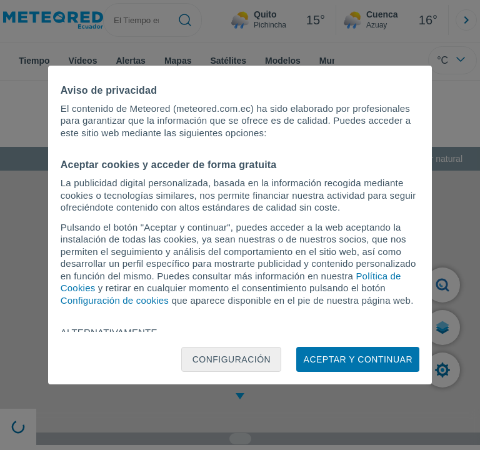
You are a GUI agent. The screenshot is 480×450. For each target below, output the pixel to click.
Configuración (231, 359)
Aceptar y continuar (358, 359)
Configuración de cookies (115, 300)
